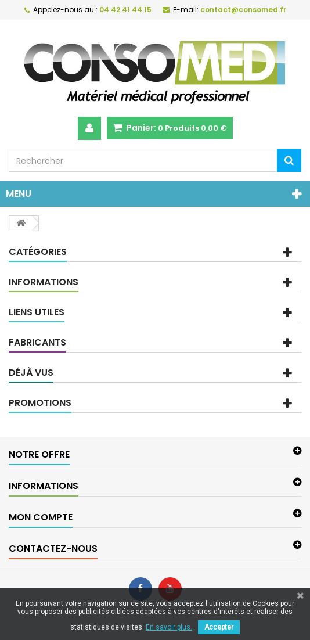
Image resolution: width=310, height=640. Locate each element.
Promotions (40, 402)
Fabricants (37, 342)
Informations (43, 282)
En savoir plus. (169, 627)
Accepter (218, 627)
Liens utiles (36, 312)
